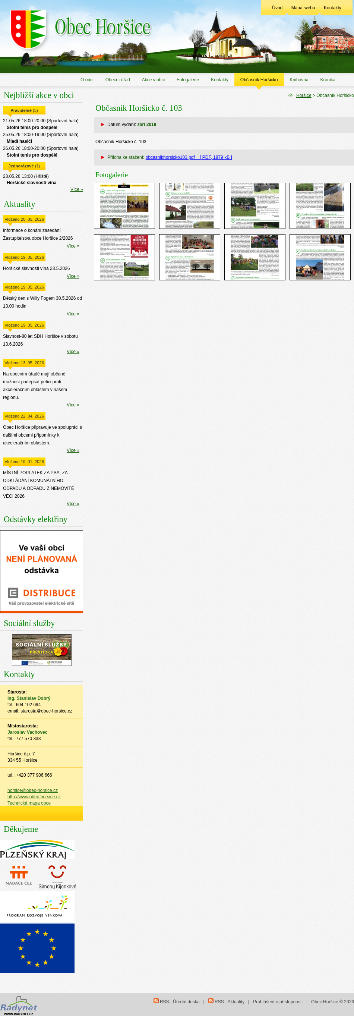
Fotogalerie (188, 79)
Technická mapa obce (29, 803)
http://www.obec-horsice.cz (34, 796)
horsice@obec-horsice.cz (32, 790)
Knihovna (299, 79)
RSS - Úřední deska (180, 1001)
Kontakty (332, 7)
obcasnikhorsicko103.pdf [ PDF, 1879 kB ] (189, 157)
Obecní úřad (117, 79)
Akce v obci (153, 79)
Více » (76, 189)
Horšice (304, 95)
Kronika (328, 79)
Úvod (277, 7)
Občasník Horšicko (259, 79)
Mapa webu (303, 7)
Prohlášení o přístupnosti (278, 1001)
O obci (87, 79)
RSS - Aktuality (229, 1001)
